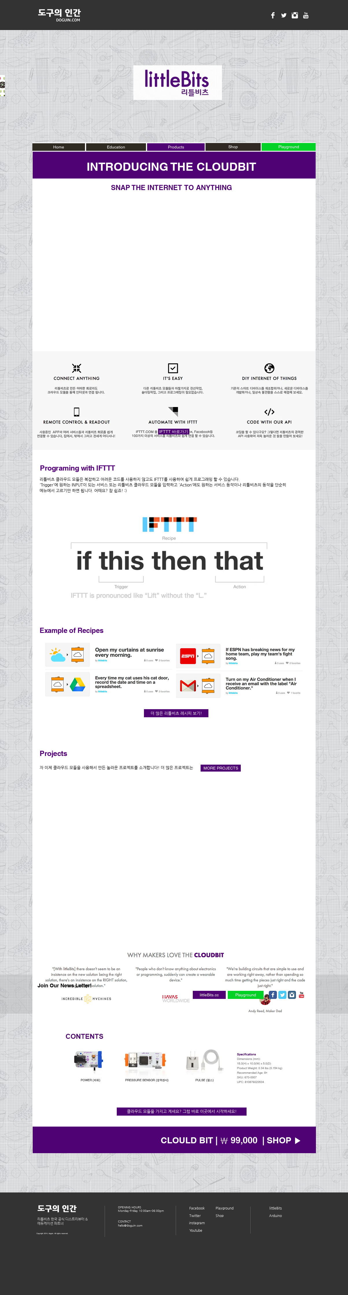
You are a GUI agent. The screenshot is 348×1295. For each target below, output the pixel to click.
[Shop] (233, 147)
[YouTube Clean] (306, 15)
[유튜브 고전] (301, 995)
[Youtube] (195, 1230)
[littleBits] (275, 1208)
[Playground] (246, 995)
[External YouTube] (174, 271)
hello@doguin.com (130, 1225)
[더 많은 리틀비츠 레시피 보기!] (176, 713)
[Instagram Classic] (292, 995)
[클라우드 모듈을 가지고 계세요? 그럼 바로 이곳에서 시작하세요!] (182, 1112)
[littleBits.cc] (209, 995)
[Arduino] (275, 1216)
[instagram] (197, 1223)
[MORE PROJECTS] (221, 768)
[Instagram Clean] (295, 15)
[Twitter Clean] (284, 15)
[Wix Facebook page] (273, 995)
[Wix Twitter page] (282, 995)
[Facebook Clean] (273, 15)
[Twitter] (195, 1216)
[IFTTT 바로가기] (173, 431)
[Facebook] (197, 1208)
